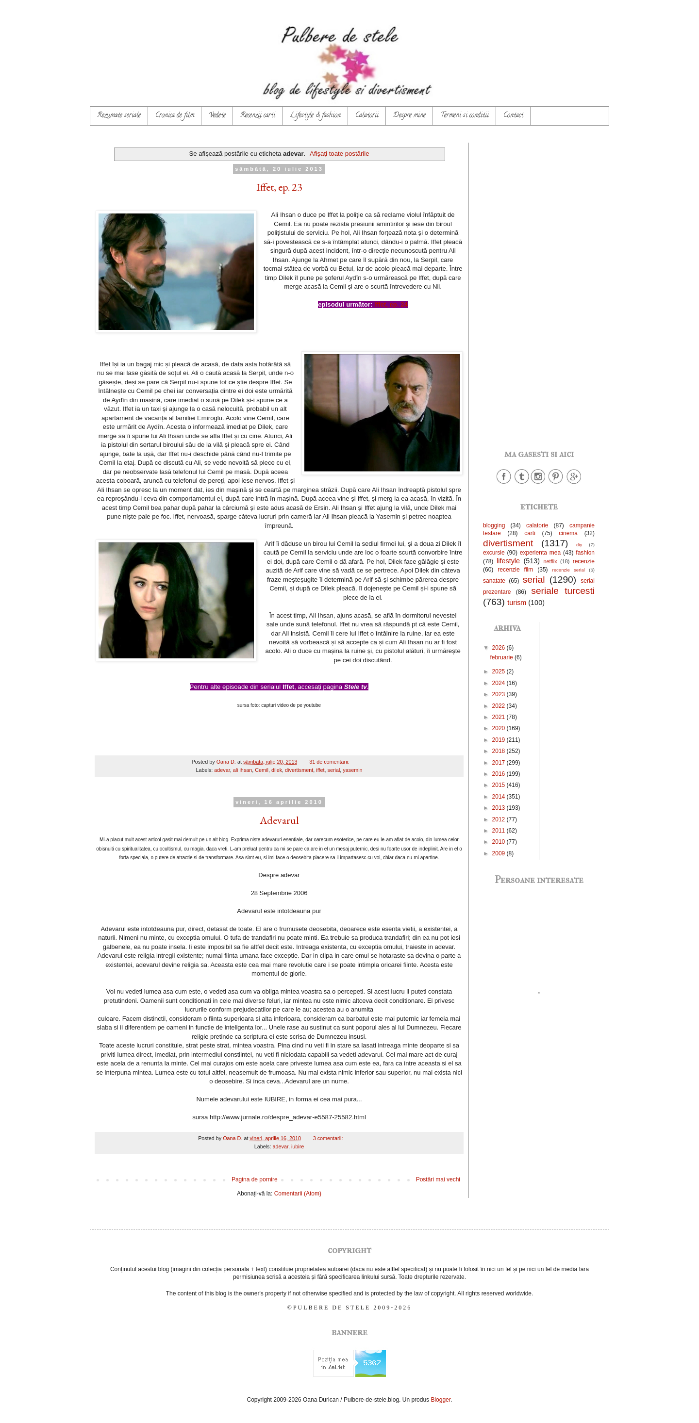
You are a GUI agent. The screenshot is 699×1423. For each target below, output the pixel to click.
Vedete (217, 116)
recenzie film (515, 569)
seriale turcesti (563, 591)
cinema (568, 533)
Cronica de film (174, 116)
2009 (499, 853)
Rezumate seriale (119, 116)
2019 (499, 739)
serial (334, 770)
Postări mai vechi (438, 1179)
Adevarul (279, 820)
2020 (499, 728)
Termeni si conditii (464, 116)
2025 (499, 671)
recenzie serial (568, 569)
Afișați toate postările (339, 153)
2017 (499, 762)
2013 (499, 807)
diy (579, 544)
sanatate (494, 580)
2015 (499, 785)
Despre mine (409, 116)
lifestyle (508, 561)
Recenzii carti (257, 116)
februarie (502, 657)
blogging (494, 525)
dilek (276, 770)
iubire (297, 1146)
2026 (499, 647)
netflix (550, 561)
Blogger (440, 1399)
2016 (499, 773)
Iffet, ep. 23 (279, 187)
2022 (499, 706)
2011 (499, 830)
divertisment (299, 770)
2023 (499, 694)
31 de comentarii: (330, 762)
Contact (513, 116)
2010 (499, 841)
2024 (499, 683)
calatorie (537, 525)
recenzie (584, 561)
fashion (585, 552)
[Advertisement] (539, 288)
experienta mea (540, 552)
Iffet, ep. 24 (391, 304)
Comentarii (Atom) (297, 1193)
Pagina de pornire (255, 1179)
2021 (499, 717)
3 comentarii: (329, 1138)
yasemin (352, 770)
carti (529, 533)
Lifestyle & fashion (315, 116)
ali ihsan (242, 770)
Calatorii (367, 116)
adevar (222, 770)
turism (516, 602)
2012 (499, 819)
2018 (499, 751)
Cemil (261, 770)
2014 (499, 796)
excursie (494, 552)
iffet (320, 770)
